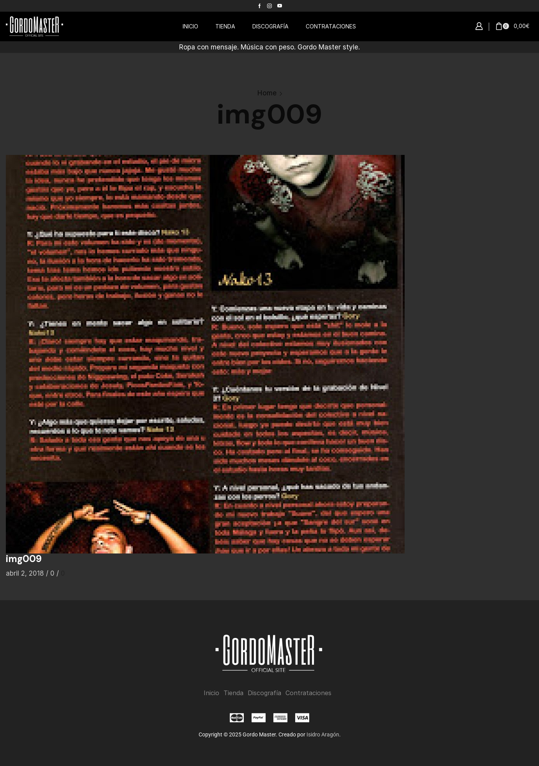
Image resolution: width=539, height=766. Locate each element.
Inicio (211, 692)
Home (267, 93)
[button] (479, 26)
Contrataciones (308, 692)
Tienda (233, 692)
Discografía (264, 692)
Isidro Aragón (322, 734)
